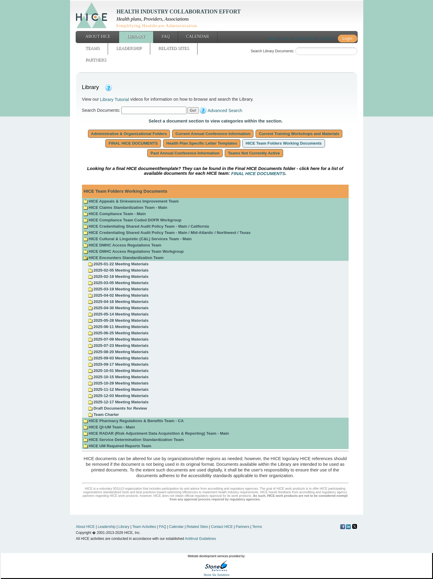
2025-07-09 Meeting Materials (118, 339)
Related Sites (173, 48)
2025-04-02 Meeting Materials (118, 295)
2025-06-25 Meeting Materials (118, 333)
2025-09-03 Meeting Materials (118, 358)
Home (272, 38)
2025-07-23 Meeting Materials (118, 345)
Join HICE (326, 38)
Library (136, 36)
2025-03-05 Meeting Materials (118, 283)
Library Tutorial (114, 99)
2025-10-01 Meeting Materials (118, 370)
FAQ (166, 36)
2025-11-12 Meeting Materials (118, 389)
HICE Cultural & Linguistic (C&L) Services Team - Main (137, 239)
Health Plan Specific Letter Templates (201, 143)
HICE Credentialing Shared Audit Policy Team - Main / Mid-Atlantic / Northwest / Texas (167, 232)
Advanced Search (225, 110)
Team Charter (103, 414)
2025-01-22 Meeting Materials (118, 264)
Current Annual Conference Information (212, 133)
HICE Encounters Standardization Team (123, 257)
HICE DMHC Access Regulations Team (122, 245)
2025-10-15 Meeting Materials (118, 377)
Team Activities (144, 527)
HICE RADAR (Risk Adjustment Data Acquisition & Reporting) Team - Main (156, 433)
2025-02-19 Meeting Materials (118, 276)
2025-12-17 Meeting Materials (118, 402)
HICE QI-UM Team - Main (109, 427)
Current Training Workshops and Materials (299, 133)
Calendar (197, 36)
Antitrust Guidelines (200, 539)
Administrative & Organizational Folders (129, 133)
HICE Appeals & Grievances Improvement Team (131, 201)
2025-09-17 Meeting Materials (118, 364)
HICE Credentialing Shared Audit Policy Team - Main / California (146, 226)
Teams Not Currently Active (254, 153)
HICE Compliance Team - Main (114, 214)
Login (347, 38)
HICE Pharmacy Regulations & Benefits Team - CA (133, 421)
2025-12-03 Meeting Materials (118, 395)
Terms (285, 38)
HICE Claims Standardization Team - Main (125, 207)
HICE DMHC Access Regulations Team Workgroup (133, 251)
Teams (93, 48)
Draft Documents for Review (117, 408)
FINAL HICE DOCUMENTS (133, 143)
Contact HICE (304, 38)
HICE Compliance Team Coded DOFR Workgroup (132, 220)
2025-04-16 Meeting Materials (118, 301)
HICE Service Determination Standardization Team (133, 439)
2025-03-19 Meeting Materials (118, 289)
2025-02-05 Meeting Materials (118, 270)
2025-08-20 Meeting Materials (118, 352)
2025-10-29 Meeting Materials (118, 383)
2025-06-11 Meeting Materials (118, 326)
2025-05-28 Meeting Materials (118, 320)
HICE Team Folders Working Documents (283, 143)
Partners (96, 60)
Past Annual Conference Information (185, 153)
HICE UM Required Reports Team (117, 446)
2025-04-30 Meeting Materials (118, 308)
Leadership (129, 48)
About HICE (98, 36)
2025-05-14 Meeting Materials (118, 314)
